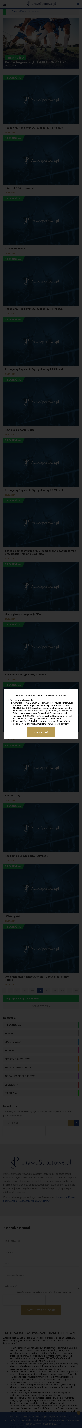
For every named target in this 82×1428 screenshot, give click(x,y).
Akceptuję (41, 732)
